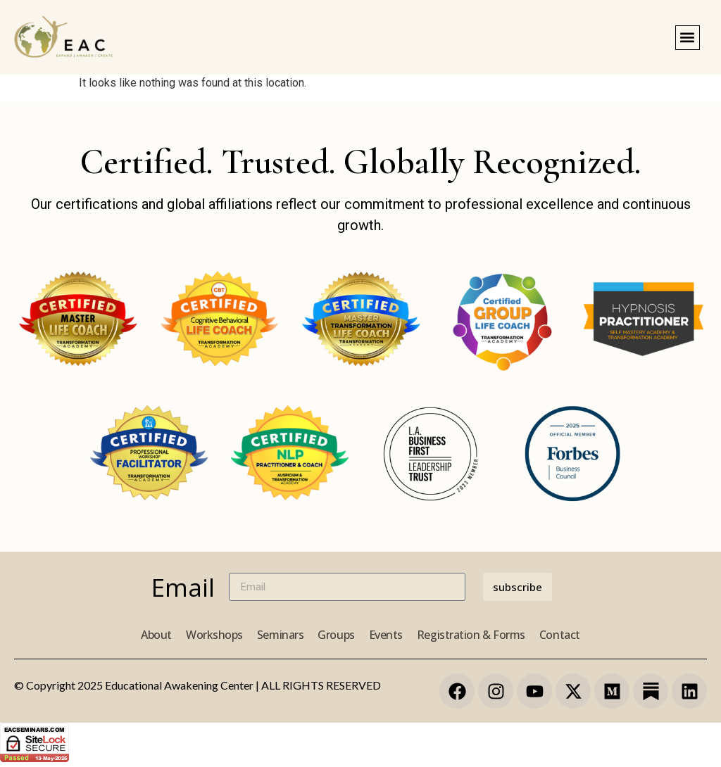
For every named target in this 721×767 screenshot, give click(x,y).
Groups (336, 634)
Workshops (214, 634)
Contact (559, 634)
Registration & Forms (471, 634)
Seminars (280, 634)
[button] (687, 37)
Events (386, 634)
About (156, 634)
